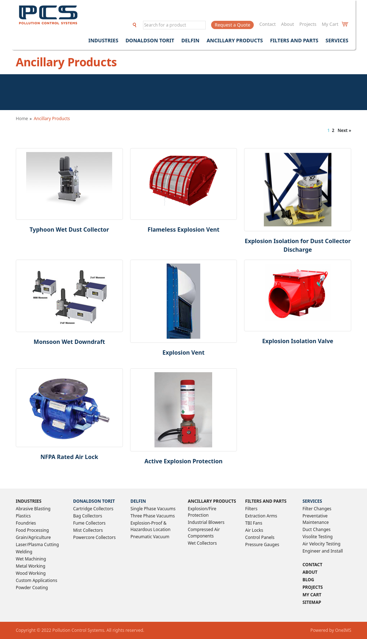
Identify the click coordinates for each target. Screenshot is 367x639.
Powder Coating (32, 587)
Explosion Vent (183, 352)
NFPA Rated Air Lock (69, 457)
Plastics (23, 516)
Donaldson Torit (149, 40)
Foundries (26, 523)
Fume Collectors (89, 523)
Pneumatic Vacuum (150, 537)
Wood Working (31, 573)
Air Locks (254, 530)
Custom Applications (36, 580)
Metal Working (30, 566)
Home (22, 118)
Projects (307, 24)
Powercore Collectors (94, 537)
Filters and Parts (294, 40)
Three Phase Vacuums (152, 516)
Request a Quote (232, 25)
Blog (308, 580)
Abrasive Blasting (33, 509)
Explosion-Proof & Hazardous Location (150, 526)
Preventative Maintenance (315, 519)
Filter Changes (317, 509)
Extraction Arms (261, 516)
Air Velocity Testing (321, 544)
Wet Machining (31, 559)
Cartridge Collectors (93, 509)
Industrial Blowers (206, 522)
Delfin (190, 40)
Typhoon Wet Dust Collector (69, 229)
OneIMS (343, 630)
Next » (344, 130)
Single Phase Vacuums (153, 509)
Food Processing (32, 530)
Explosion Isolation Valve (297, 341)
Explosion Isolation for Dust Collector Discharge (298, 245)
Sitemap (311, 602)
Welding (24, 552)
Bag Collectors (87, 516)
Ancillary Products (234, 40)
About (287, 24)
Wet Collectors (202, 543)
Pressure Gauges (262, 544)
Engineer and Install (322, 551)
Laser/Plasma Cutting (37, 544)
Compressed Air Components (204, 532)
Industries (103, 40)
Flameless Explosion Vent (183, 229)
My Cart (335, 24)
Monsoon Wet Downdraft (69, 342)
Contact (267, 24)
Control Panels (260, 537)
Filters (251, 509)
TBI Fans (253, 523)
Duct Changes (316, 529)
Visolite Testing (317, 537)
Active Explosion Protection (183, 461)
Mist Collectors (88, 530)
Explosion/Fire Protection (202, 512)
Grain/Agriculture (33, 537)
